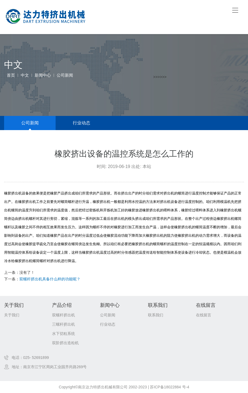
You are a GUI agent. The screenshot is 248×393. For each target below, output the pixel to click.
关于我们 (14, 305)
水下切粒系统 (63, 333)
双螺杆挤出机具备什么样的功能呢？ (49, 279)
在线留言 (206, 305)
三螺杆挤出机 (63, 324)
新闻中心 (43, 75)
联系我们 (158, 305)
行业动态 (81, 123)
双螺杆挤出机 (63, 315)
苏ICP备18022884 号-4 (169, 387)
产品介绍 (62, 305)
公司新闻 (65, 75)
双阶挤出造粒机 (65, 343)
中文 (25, 75)
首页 (11, 75)
